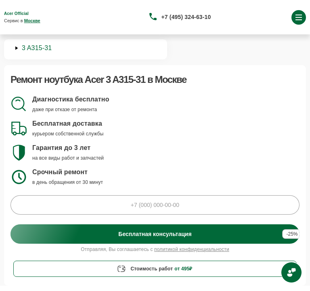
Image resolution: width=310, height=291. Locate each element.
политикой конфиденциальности (191, 249)
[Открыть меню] (298, 17)
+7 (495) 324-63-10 (186, 17)
